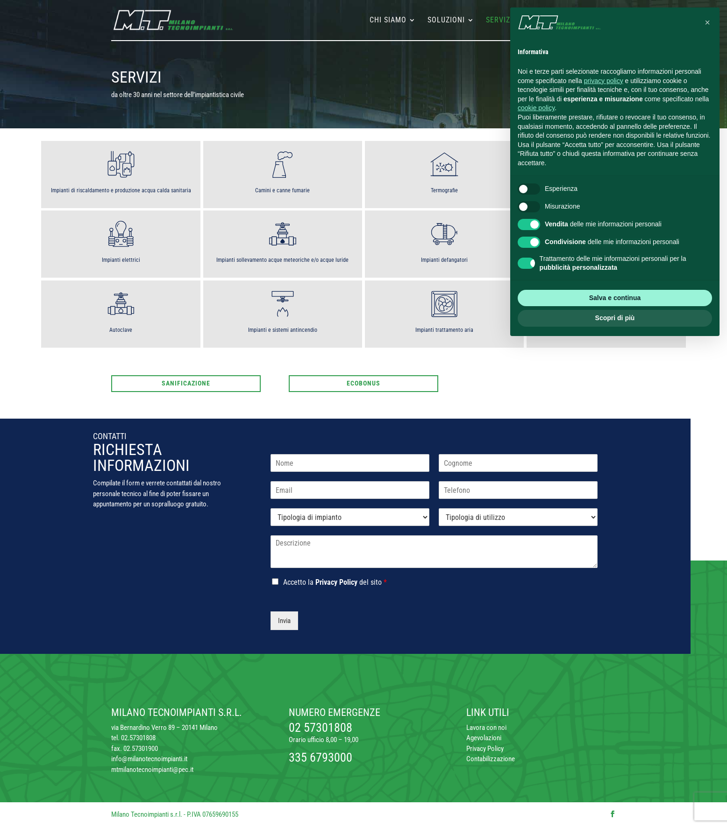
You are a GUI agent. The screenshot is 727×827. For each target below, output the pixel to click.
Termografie (444, 190)
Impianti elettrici (121, 260)
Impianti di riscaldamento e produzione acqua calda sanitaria (121, 190)
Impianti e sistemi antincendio (282, 330)
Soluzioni (446, 20)
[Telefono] (518, 490)
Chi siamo (388, 20)
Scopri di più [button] (615, 318)
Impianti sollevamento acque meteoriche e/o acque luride (282, 260)
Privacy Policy (336, 582)
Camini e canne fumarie (282, 190)
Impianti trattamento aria (444, 330)
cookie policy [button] (536, 108)
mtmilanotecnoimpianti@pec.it (152, 769)
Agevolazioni (483, 738)
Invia (284, 621)
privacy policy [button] (603, 80)
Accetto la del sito (335, 582)
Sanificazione (186, 383)
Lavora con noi (486, 727)
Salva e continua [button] (615, 297)
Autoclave (120, 330)
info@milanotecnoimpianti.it (149, 759)
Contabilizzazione (490, 759)
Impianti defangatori (444, 260)
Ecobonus (363, 383)
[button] (707, 22)
